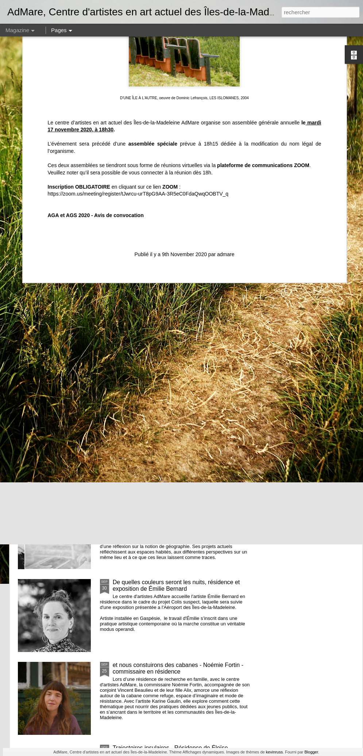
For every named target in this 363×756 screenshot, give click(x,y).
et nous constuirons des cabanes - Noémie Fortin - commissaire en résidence (178, 668)
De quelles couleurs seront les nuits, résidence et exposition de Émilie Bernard (176, 585)
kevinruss (274, 752)
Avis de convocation (119, 125)
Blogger (311, 752)
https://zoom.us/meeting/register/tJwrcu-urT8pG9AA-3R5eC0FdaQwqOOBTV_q (138, 104)
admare (225, 164)
